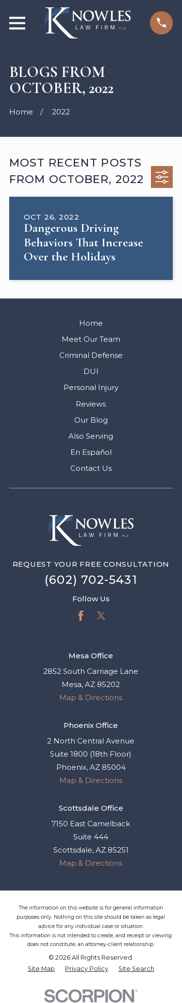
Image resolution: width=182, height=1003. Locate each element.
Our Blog (91, 420)
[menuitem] (41, 969)
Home (91, 323)
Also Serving (90, 436)
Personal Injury (91, 387)
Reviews (91, 404)
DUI (91, 371)
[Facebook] (81, 616)
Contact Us (91, 468)
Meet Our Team (91, 339)
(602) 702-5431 (91, 580)
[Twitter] (101, 616)
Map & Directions (90, 697)
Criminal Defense (91, 355)
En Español (91, 452)
